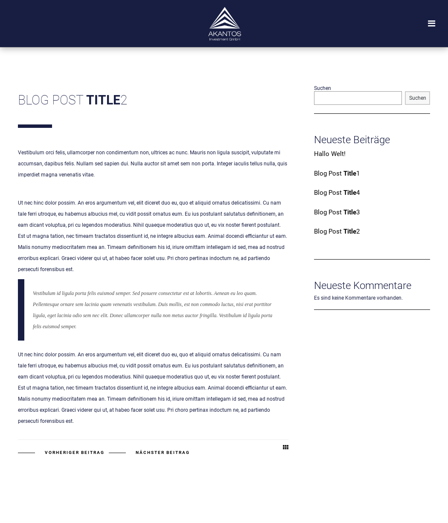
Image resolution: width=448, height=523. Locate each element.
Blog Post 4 (337, 192)
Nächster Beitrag (163, 452)
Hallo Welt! (330, 154)
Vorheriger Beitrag (75, 452)
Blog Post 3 (337, 212)
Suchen (322, 88)
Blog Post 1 (337, 173)
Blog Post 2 (337, 231)
